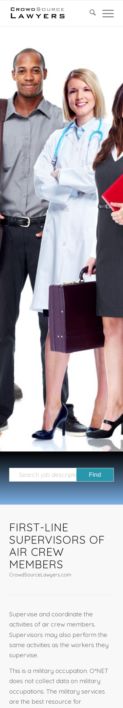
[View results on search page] (94, 474)
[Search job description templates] (61, 474)
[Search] (89, 13)
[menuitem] (89, 13)
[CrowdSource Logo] (51, 13)
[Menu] (105, 13)
